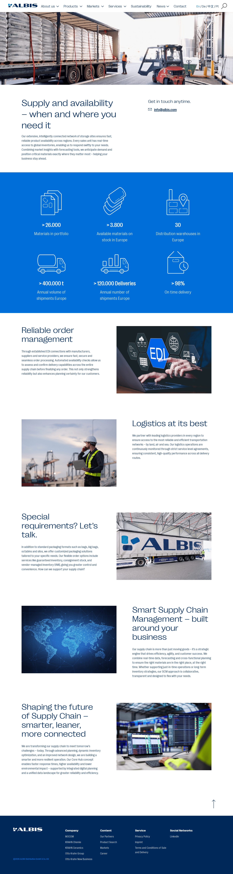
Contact (180, 6)
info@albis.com (162, 109)
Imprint (139, 842)
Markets (104, 847)
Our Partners (107, 836)
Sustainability (141, 6)
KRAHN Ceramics (74, 847)
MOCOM (69, 836)
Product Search (108, 842)
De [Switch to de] (204, 6)
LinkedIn (174, 836)
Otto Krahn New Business (78, 858)
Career (103, 853)
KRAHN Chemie (73, 842)
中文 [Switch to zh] (211, 6)
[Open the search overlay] (224, 6)
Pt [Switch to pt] (217, 6)
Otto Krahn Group (74, 853)
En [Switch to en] (198, 6)
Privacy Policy (142, 836)
